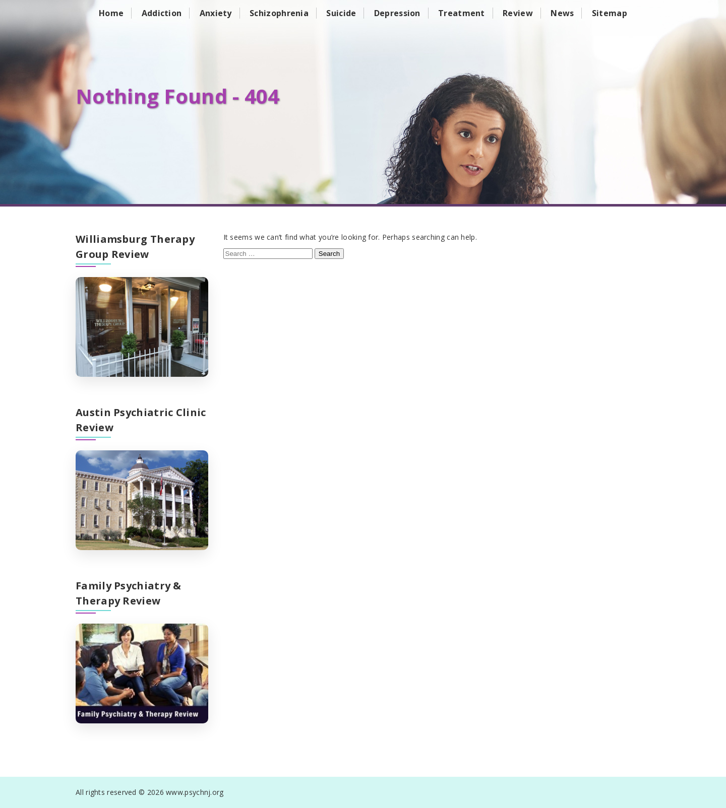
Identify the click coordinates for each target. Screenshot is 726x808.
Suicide (341, 13)
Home (111, 13)
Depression (397, 13)
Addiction (162, 13)
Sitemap (609, 13)
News (562, 13)
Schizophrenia (279, 13)
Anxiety (216, 13)
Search (329, 253)
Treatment (461, 13)
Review (518, 13)
